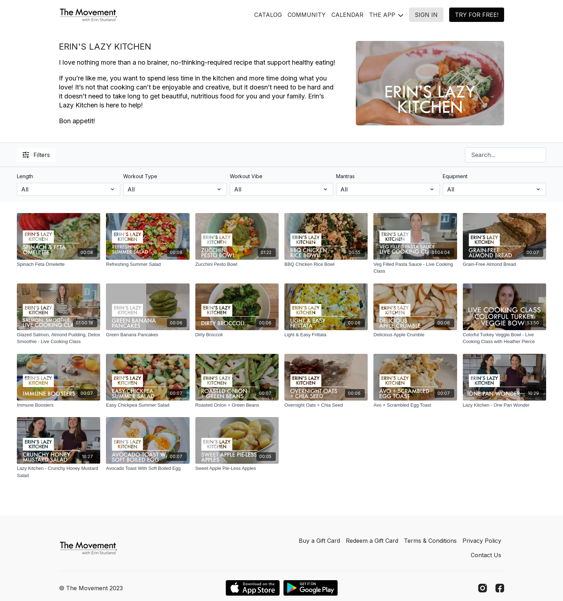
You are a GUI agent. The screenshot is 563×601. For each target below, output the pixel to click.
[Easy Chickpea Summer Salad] (147, 405)
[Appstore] (252, 588)
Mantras (345, 176)
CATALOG (268, 14)
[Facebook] (499, 588)
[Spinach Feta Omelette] (58, 264)
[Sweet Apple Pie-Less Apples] (237, 468)
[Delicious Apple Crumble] (415, 334)
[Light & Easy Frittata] (326, 334)
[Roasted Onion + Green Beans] (237, 405)
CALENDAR (347, 14)
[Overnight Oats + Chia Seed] (326, 405)
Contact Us (486, 555)
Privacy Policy (481, 540)
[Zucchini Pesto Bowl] (237, 264)
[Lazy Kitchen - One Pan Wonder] (504, 405)
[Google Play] (310, 588)
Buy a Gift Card (319, 540)
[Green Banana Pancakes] (147, 334)
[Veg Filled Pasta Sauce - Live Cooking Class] (415, 268)
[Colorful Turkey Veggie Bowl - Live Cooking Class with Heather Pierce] (504, 338)
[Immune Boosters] (58, 405)
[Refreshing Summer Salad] (147, 264)
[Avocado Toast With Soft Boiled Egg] (147, 468)
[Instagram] (482, 588)
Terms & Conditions (430, 540)
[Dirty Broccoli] (237, 334)
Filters (36, 154)
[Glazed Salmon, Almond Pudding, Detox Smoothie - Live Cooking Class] (58, 338)
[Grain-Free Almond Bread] (504, 264)
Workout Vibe (246, 176)
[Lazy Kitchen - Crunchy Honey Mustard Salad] (58, 472)
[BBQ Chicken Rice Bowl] (326, 264)
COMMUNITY (307, 14)
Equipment (455, 176)
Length (25, 176)
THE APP (386, 14)
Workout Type (140, 176)
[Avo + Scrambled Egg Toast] (415, 405)
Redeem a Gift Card (372, 540)
